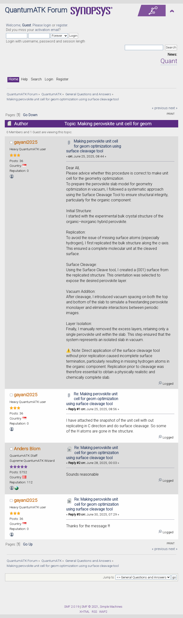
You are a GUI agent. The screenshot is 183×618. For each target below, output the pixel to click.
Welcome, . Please (25, 25)
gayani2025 (25, 142)
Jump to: (108, 577)
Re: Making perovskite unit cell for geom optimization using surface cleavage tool (92, 399)
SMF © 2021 (89, 606)
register (61, 25)
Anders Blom (27, 448)
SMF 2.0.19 (71, 606)
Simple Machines (111, 606)
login (47, 25)
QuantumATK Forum (36, 10)
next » (173, 108)
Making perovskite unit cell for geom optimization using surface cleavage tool (93, 146)
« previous (160, 108)
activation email (47, 30)
